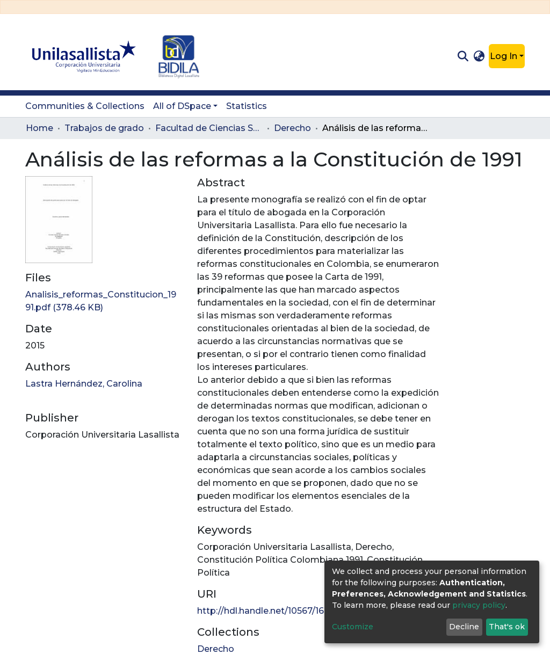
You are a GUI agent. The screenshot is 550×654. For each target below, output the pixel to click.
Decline (464, 626)
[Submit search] (462, 56)
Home (39, 128)
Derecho (292, 128)
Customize (352, 626)
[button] (479, 56)
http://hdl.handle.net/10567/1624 (266, 611)
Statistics (246, 106)
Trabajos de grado (104, 128)
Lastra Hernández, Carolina (83, 384)
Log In (503, 56)
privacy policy (478, 605)
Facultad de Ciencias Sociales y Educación (209, 128)
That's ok (507, 626)
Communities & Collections (84, 106)
